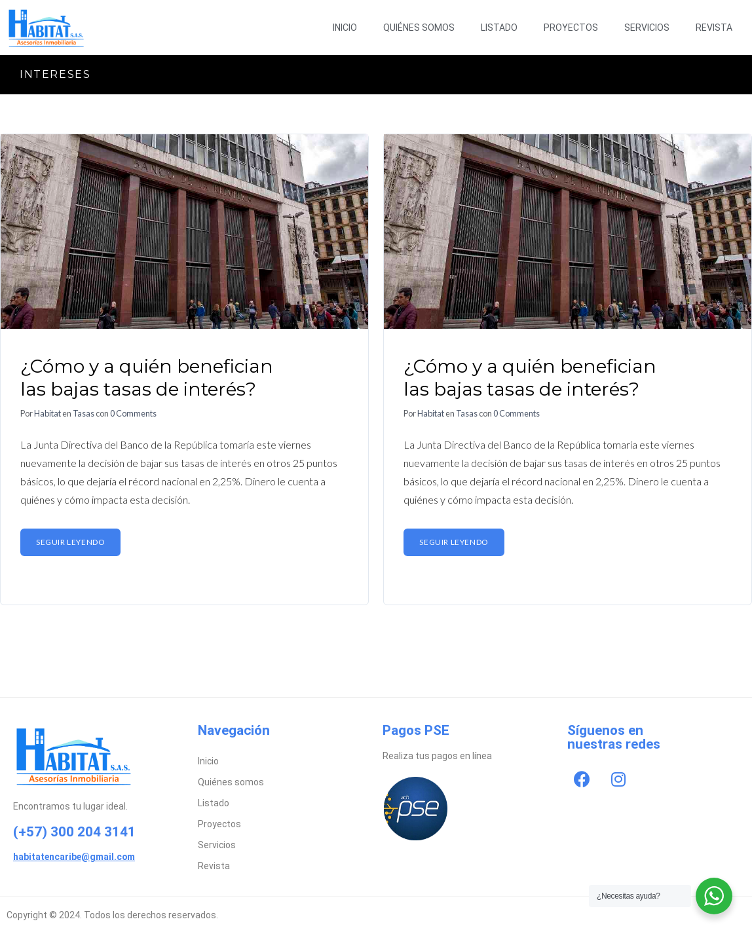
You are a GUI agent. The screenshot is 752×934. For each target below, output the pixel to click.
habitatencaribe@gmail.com (74, 856)
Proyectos (571, 27)
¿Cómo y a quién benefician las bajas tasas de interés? (146, 377)
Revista (714, 27)
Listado (499, 27)
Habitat (47, 413)
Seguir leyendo (70, 542)
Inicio (345, 27)
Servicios (646, 27)
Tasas (83, 413)
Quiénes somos (419, 27)
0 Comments (133, 413)
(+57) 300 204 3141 (74, 832)
